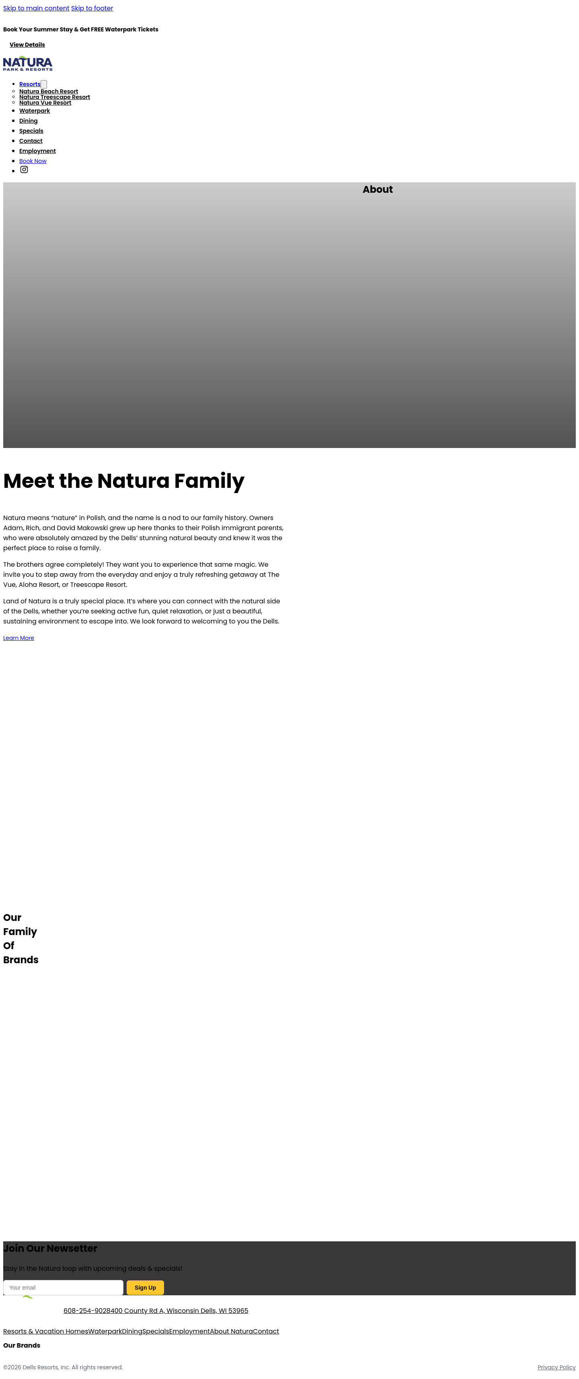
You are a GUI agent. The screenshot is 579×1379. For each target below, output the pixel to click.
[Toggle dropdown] (44, 84)
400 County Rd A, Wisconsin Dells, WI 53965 (179, 1310)
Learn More (18, 638)
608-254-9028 (87, 1310)
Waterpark (34, 111)
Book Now (33, 161)
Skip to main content (36, 8)
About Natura (231, 1331)
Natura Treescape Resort (54, 97)
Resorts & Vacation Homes (45, 1331)
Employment (37, 151)
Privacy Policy (557, 1367)
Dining (28, 121)
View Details (27, 45)
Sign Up (145, 1287)
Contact (31, 141)
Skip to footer (92, 8)
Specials (31, 131)
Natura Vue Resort (45, 103)
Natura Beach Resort (48, 91)
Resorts (30, 84)
